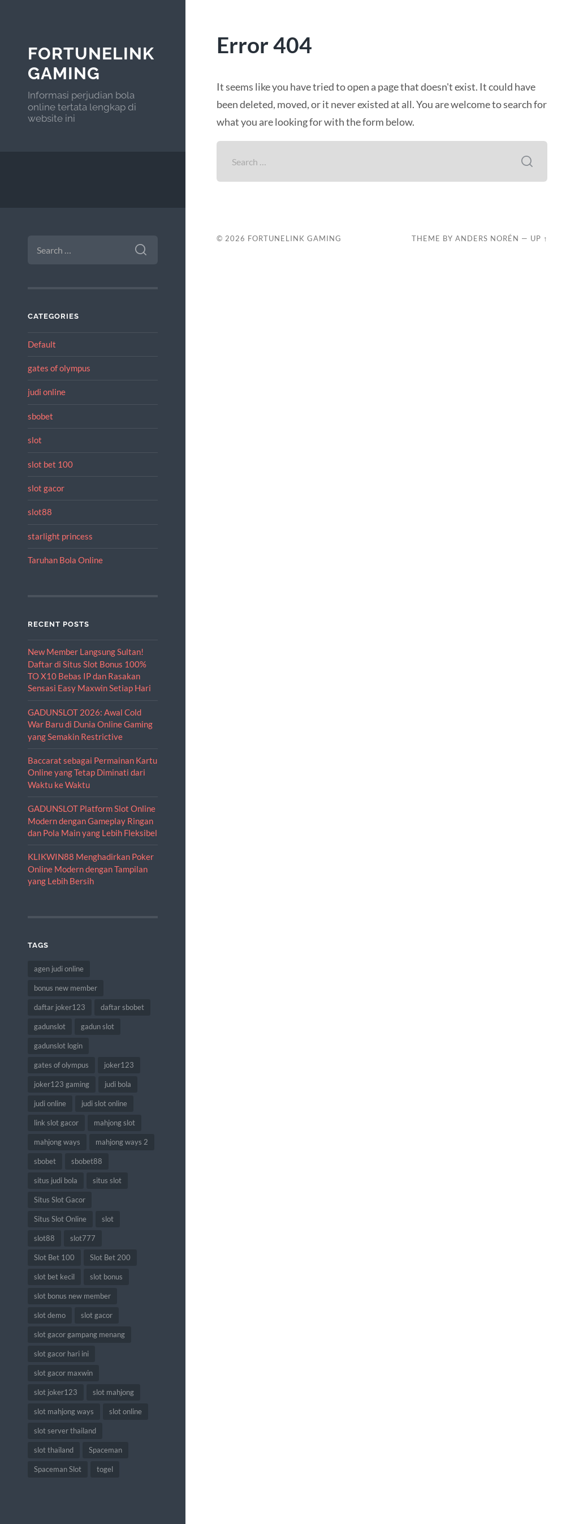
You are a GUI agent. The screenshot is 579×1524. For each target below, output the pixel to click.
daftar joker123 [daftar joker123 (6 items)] (59, 1007)
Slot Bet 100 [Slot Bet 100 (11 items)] (54, 1257)
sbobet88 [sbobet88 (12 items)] (86, 1161)
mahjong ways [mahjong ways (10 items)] (57, 1141)
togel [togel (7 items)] (105, 1469)
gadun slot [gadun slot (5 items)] (97, 1026)
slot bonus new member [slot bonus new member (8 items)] (72, 1295)
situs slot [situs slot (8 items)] (107, 1180)
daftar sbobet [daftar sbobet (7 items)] (122, 1007)
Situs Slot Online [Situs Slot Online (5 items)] (60, 1218)
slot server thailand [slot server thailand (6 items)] (65, 1430)
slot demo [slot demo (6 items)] (50, 1315)
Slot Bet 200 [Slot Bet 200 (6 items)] (110, 1257)
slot (35, 440)
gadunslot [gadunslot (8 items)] (50, 1026)
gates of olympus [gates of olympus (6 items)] (61, 1064)
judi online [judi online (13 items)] (50, 1103)
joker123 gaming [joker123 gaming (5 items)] (61, 1084)
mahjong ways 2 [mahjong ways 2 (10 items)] (122, 1141)
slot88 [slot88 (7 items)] (44, 1238)
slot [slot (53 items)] (108, 1218)
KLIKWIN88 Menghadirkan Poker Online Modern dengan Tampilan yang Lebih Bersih (91, 868)
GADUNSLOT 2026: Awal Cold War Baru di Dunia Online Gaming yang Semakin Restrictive (90, 724)
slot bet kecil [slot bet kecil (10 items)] (54, 1276)
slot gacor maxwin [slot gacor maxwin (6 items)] (63, 1372)
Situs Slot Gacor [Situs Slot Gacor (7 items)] (59, 1199)
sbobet (40, 416)
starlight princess (60, 536)
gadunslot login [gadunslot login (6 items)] (58, 1045)
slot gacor (46, 488)
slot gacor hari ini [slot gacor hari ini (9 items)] (61, 1353)
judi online (47, 392)
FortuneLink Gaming (91, 64)
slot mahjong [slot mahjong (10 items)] (113, 1392)
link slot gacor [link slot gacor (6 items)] (56, 1122)
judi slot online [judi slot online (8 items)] (104, 1103)
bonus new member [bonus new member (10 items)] (65, 987)
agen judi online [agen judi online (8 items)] (59, 968)
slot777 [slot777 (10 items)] (83, 1238)
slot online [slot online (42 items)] (125, 1411)
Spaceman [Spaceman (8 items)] (105, 1449)
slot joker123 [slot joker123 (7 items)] (55, 1392)
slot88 (40, 512)
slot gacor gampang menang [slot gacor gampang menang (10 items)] (79, 1334)
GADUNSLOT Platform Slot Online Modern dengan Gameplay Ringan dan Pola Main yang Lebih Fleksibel (92, 820)
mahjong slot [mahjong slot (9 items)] (114, 1122)
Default (42, 344)
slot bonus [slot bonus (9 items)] (106, 1276)
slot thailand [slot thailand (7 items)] (54, 1449)
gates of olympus (59, 368)
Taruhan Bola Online (65, 560)
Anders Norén (487, 238)
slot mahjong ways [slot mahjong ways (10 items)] (64, 1411)
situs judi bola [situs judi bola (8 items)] (55, 1180)
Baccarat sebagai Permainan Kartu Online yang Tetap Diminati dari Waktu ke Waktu (92, 772)
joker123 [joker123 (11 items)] (119, 1064)
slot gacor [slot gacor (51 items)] (97, 1315)
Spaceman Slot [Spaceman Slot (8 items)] (57, 1469)
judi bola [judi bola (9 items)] (118, 1084)
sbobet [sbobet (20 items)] (45, 1161)
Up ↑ (538, 238)
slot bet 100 (50, 464)
